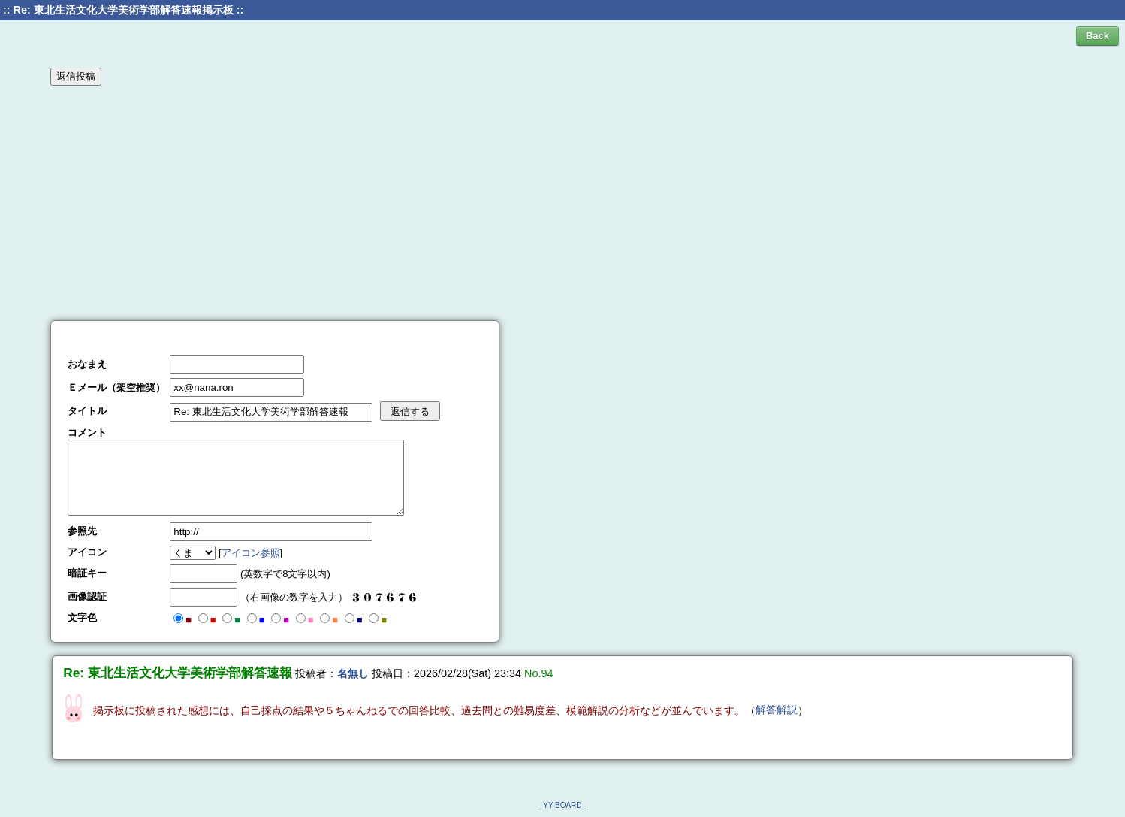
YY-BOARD (562, 805)
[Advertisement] (562, 202)
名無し (353, 673)
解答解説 (777, 710)
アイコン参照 (251, 552)
